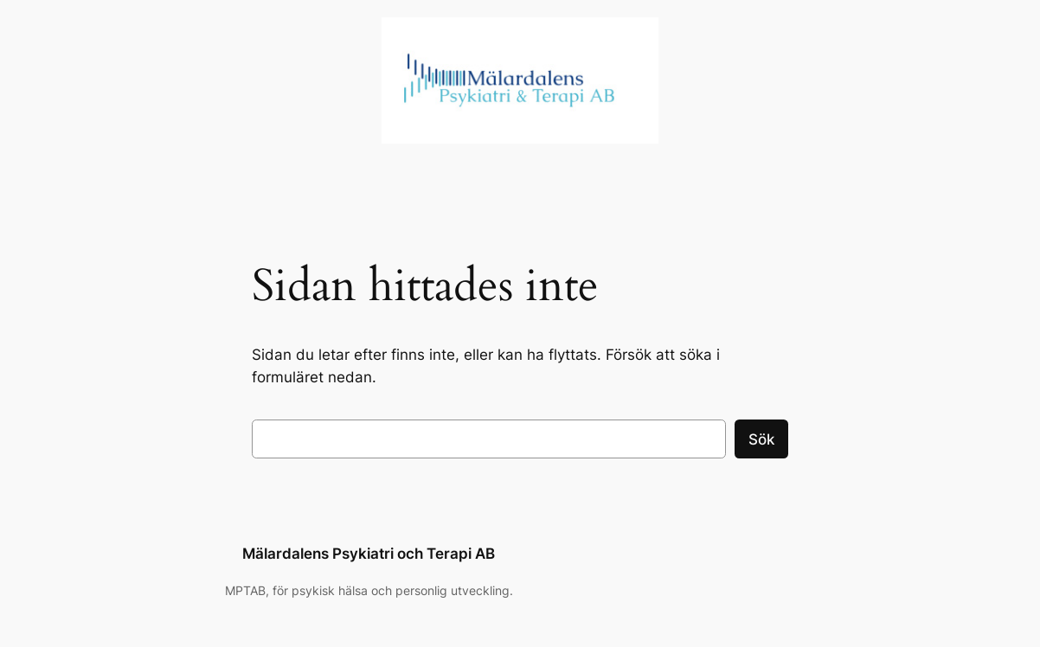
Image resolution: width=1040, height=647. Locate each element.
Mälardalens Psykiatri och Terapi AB (368, 553)
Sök (761, 439)
